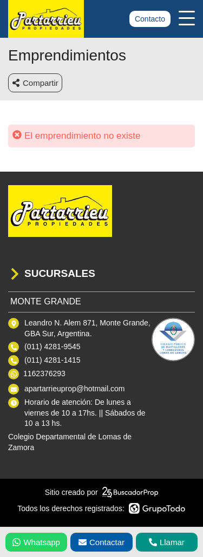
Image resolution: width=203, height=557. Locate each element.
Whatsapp (36, 542)
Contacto (150, 19)
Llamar (167, 542)
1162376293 (44, 373)
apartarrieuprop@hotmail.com (74, 388)
